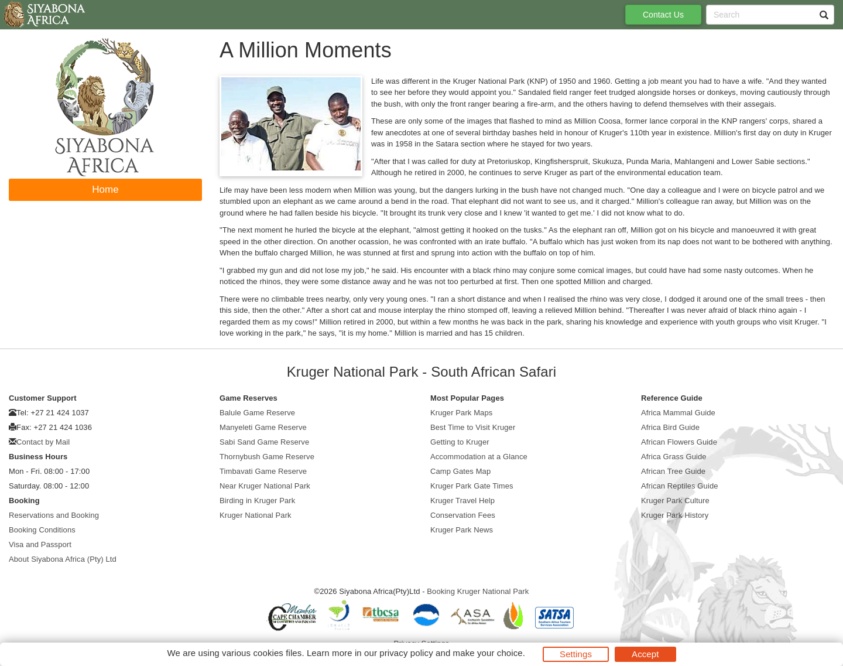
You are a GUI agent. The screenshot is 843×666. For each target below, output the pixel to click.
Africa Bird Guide (670, 427)
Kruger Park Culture (675, 500)
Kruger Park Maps (461, 412)
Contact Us (663, 14)
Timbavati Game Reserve (263, 471)
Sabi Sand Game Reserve (264, 442)
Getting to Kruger (459, 442)
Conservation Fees (462, 515)
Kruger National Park (256, 515)
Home (105, 189)
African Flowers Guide (679, 442)
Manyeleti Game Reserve (263, 427)
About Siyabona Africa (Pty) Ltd (62, 559)
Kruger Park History (674, 515)
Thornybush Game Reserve (267, 456)
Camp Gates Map (460, 471)
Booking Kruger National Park (478, 591)
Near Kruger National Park (265, 485)
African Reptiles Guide (679, 485)
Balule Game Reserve (257, 412)
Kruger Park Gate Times (471, 485)
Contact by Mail (43, 442)
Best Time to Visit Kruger (472, 427)
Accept (645, 654)
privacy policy (406, 653)
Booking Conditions (42, 529)
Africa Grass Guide (674, 456)
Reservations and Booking (54, 515)
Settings (576, 654)
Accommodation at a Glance (478, 456)
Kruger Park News (461, 529)
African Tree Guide (673, 471)
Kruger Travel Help (462, 500)
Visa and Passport (40, 544)
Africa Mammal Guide (678, 412)
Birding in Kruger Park (257, 500)
